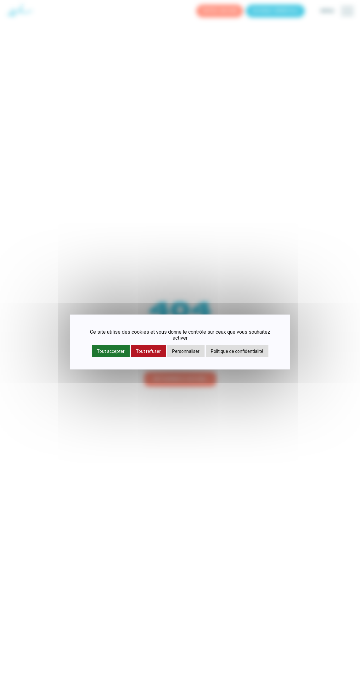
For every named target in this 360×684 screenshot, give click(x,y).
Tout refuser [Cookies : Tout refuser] (148, 351)
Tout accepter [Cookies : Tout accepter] (111, 351)
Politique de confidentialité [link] (237, 351)
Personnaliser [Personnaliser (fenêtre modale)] (186, 351)
